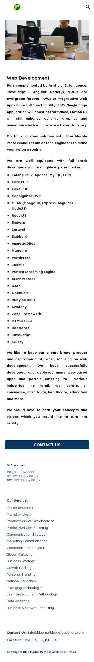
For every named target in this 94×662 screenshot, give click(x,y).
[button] (6, 7)
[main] (47, 250)
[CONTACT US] (47, 444)
